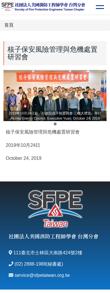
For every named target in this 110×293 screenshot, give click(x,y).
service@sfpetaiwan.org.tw (42, 275)
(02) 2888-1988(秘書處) (38, 264)
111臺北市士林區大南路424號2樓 (47, 252)
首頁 (9, 25)
